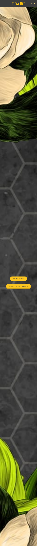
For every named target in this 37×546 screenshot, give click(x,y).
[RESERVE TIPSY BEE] (18, 278)
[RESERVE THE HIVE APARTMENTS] (18, 286)
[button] (2, 4)
